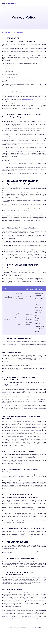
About (18, 624)
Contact (22, 624)
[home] (9, 3)
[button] (44, 3)
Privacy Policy (28, 624)
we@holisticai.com (28, 99)
